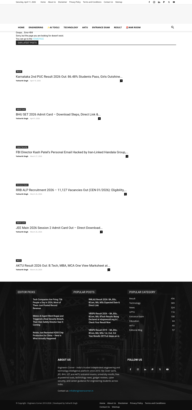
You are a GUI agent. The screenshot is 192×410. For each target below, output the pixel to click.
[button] (172, 27)
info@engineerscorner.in (81, 390)
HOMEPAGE (38, 39)
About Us (52, 2)
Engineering (36, 27)
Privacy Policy (75, 2)
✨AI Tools (53, 27)
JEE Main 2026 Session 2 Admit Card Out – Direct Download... (59, 228)
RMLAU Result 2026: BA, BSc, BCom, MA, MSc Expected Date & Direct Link (104, 302)
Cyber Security (22, 147)
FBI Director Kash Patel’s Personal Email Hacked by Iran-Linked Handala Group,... (72, 152)
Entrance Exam (101, 27)
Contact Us (108, 2)
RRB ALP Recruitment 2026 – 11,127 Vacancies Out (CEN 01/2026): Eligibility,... (71, 190)
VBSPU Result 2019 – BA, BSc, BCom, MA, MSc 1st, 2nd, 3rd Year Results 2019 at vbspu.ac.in (104, 333)
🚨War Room (133, 27)
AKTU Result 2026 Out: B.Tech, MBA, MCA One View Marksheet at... (63, 265)
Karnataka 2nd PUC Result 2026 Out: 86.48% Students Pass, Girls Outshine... (69, 76)
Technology (71, 27)
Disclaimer (62, 2)
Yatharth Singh (22, 80)
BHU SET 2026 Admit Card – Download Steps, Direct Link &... (58, 114)
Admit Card (21, 109)
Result (118, 27)
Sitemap (118, 2)
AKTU (85, 27)
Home (43, 2)
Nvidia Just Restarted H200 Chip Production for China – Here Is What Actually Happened (48, 335)
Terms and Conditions (92, 2)
